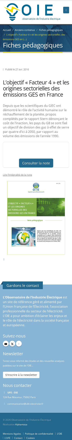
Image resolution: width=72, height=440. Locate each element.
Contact (18, 437)
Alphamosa (21, 424)
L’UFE (7, 437)
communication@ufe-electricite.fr (25, 403)
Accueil (7, 30)
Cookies (30, 437)
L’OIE (59, 433)
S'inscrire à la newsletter (21, 375)
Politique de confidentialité (39, 433)
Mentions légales (12, 433)
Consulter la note (36, 163)
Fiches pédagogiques (51, 30)
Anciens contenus (25, 30)
